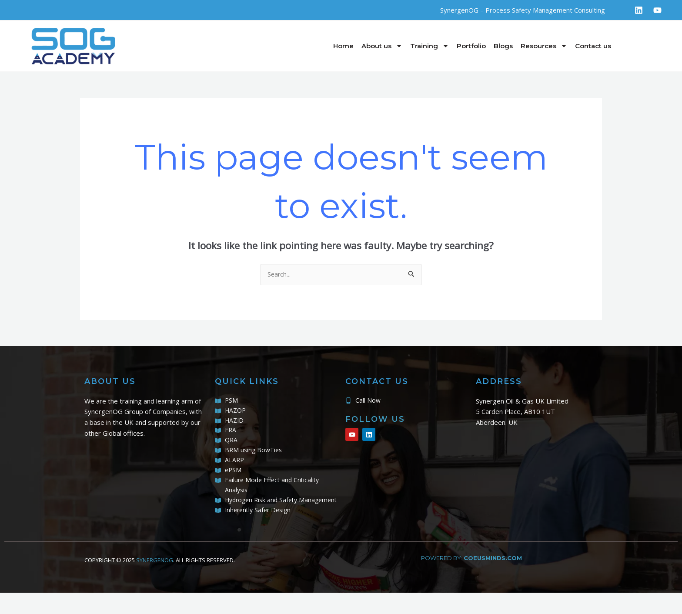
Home (343, 46)
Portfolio (471, 46)
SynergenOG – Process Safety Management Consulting (522, 10)
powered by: (471, 578)
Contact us (593, 46)
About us (381, 45)
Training (429, 45)
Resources (544, 45)
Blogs (503, 46)
